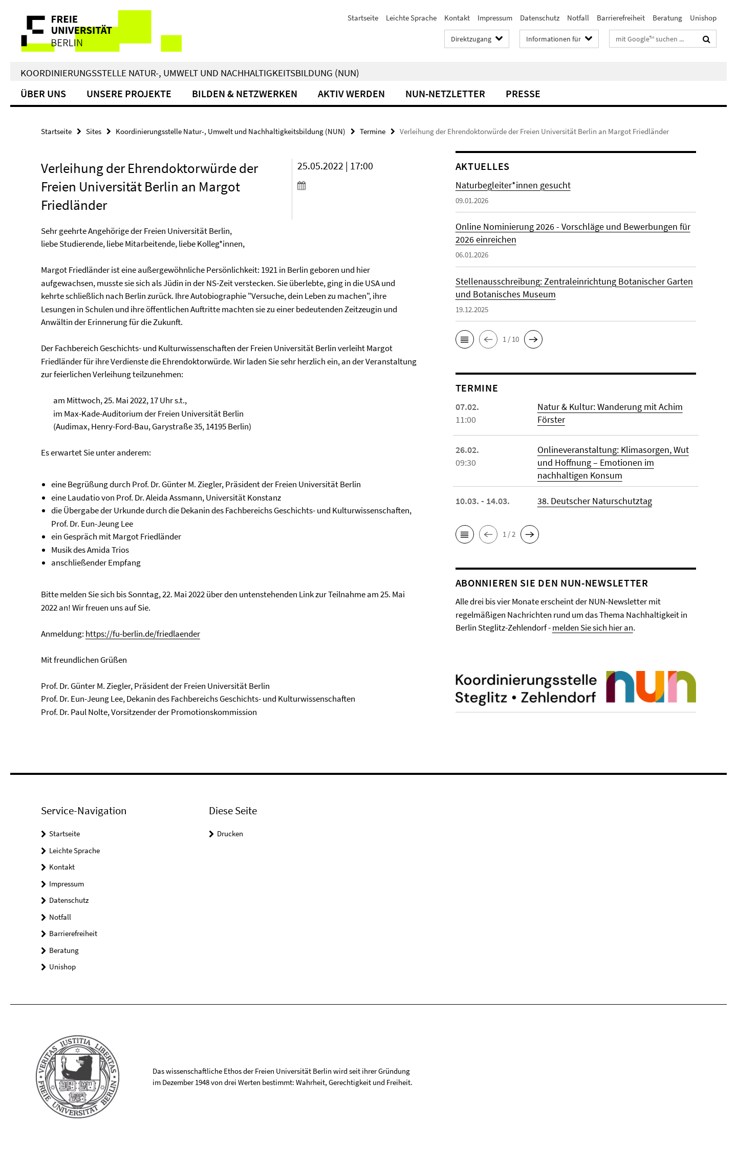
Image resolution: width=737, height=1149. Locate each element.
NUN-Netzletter (445, 93)
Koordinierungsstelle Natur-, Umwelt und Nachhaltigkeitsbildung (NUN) (189, 73)
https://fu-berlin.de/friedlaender (142, 633)
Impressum (495, 18)
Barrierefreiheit (621, 18)
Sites (93, 131)
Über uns (43, 93)
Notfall (578, 18)
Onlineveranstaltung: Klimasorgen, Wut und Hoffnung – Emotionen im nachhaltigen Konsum (613, 462)
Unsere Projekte (128, 93)
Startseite (363, 18)
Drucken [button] (230, 833)
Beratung (667, 18)
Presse (523, 93)
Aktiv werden (351, 93)
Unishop (703, 18)
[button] (465, 339)
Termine (372, 131)
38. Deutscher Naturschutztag (594, 501)
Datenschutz (539, 18)
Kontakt (457, 18)
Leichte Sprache (411, 18)
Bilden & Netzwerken (244, 93)
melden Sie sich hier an (592, 627)
